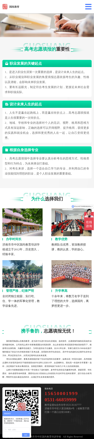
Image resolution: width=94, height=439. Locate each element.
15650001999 (61, 393)
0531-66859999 (60, 399)
